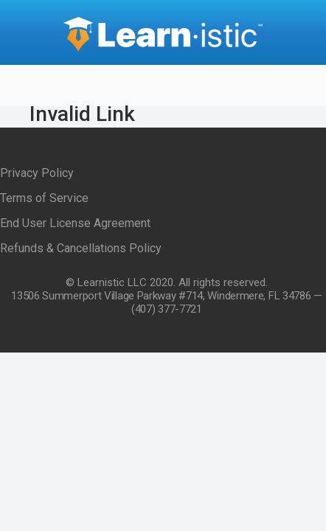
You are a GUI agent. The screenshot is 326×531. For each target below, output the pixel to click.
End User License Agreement (75, 223)
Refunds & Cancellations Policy (81, 248)
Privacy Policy (37, 173)
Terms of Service (44, 198)
